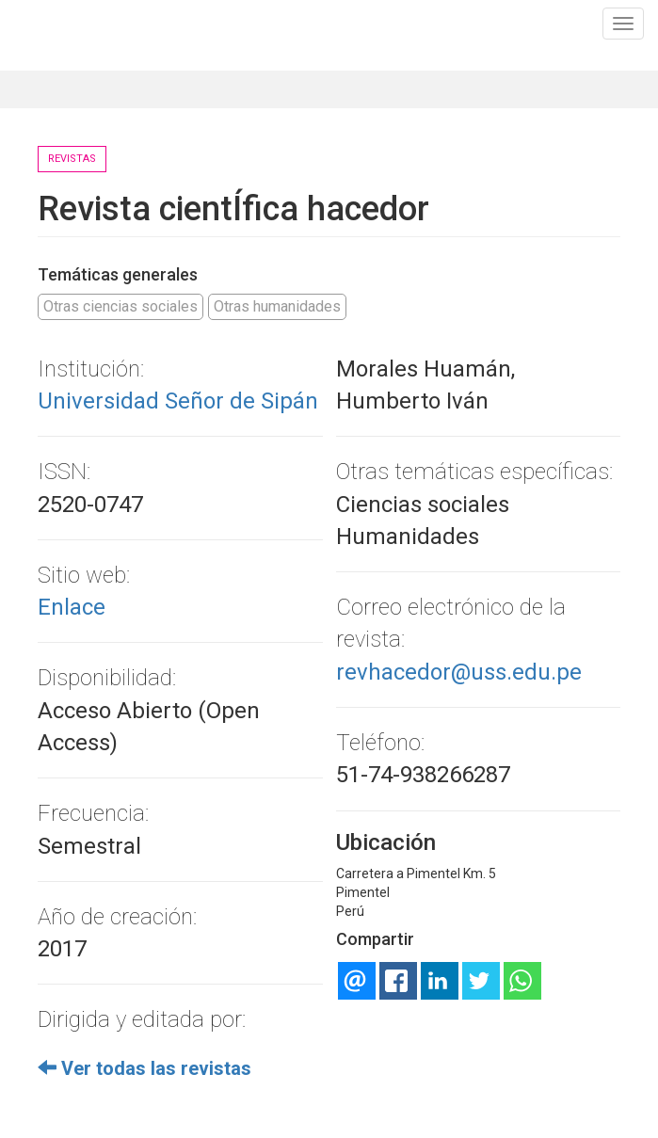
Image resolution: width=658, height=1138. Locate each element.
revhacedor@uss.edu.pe (459, 672)
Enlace (71, 607)
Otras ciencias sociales (120, 306)
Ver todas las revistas (144, 1068)
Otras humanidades (277, 306)
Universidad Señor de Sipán (178, 401)
